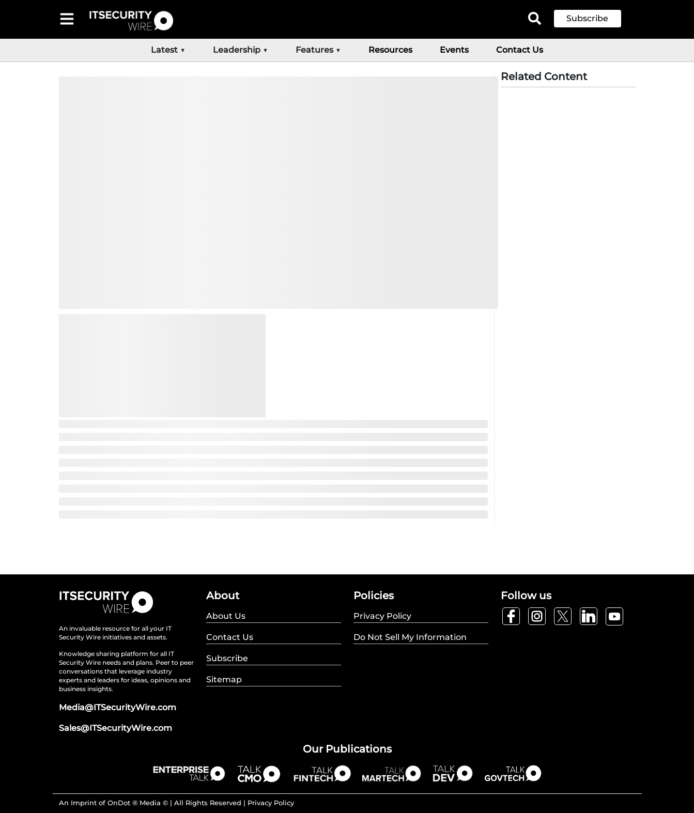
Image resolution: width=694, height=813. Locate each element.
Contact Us (519, 50)
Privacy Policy (271, 803)
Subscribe (587, 18)
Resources (390, 50)
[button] (595, 18)
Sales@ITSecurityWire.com (115, 728)
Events (454, 50)
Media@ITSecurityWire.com (117, 707)
